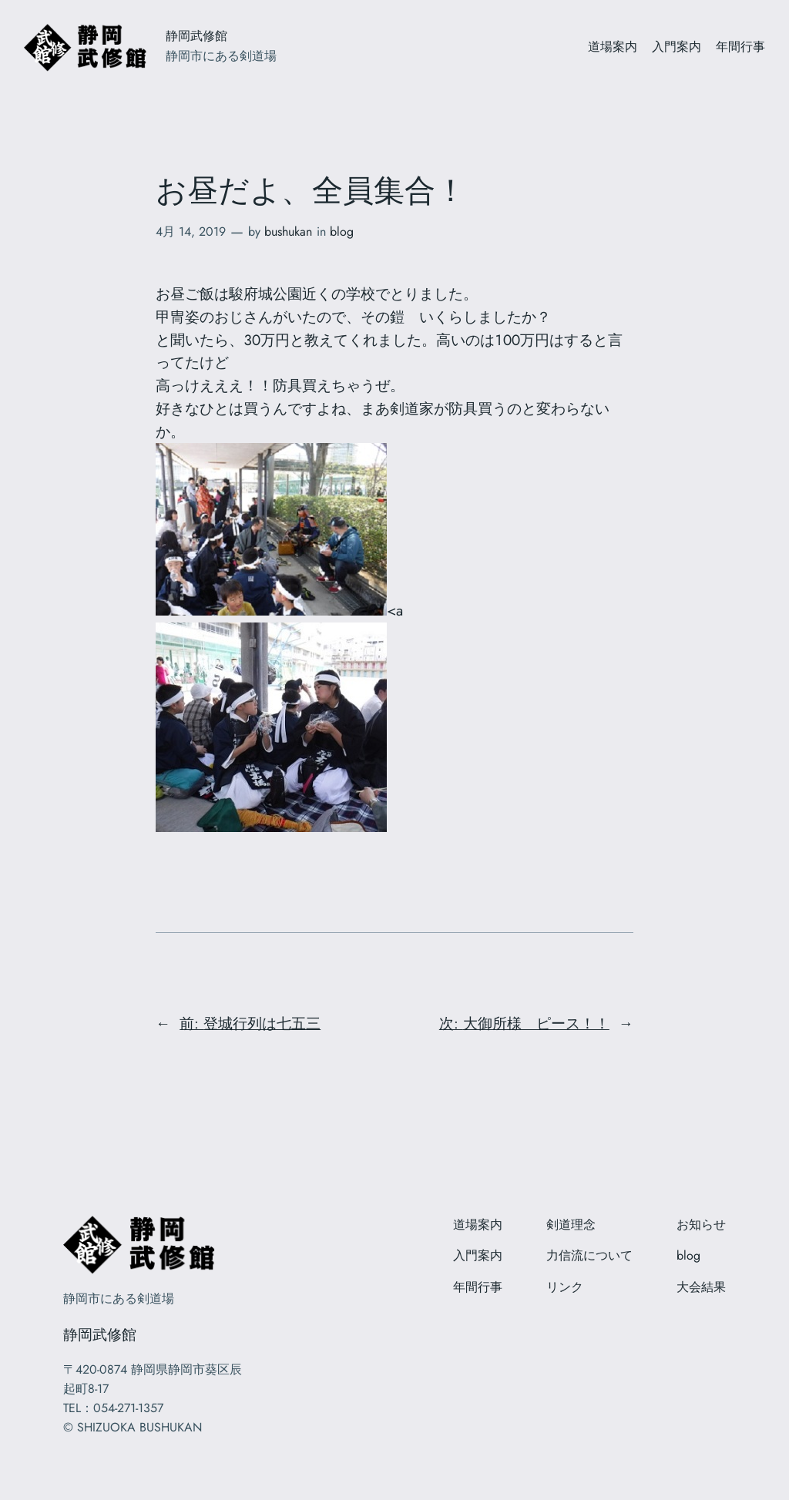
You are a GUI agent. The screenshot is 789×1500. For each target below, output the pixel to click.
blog (342, 231)
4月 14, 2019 (191, 231)
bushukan (288, 231)
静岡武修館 (196, 36)
